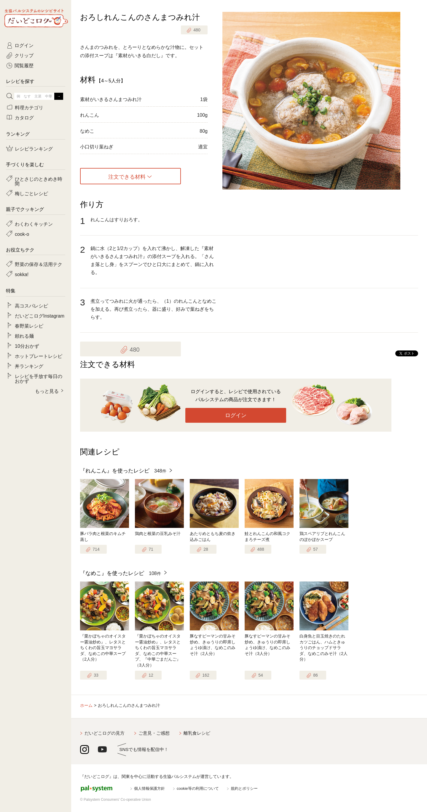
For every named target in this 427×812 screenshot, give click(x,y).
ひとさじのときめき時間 (38, 181)
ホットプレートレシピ (38, 355)
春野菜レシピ (29, 325)
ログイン (235, 415)
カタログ (24, 117)
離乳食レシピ (197, 733)
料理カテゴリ (29, 107)
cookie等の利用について (198, 788)
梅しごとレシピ (31, 193)
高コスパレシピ (31, 305)
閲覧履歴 (24, 65)
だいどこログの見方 (105, 733)
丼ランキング (29, 365)
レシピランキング (34, 148)
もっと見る (47, 390)
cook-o (22, 233)
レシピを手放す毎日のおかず (38, 378)
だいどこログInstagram (39, 315)
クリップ (24, 55)
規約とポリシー (244, 788)
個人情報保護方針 (149, 788)
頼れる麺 (24, 335)
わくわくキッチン (34, 223)
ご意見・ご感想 (154, 733)
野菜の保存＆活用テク (38, 264)
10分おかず (27, 345)
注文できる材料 (127, 176)
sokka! (21, 274)
